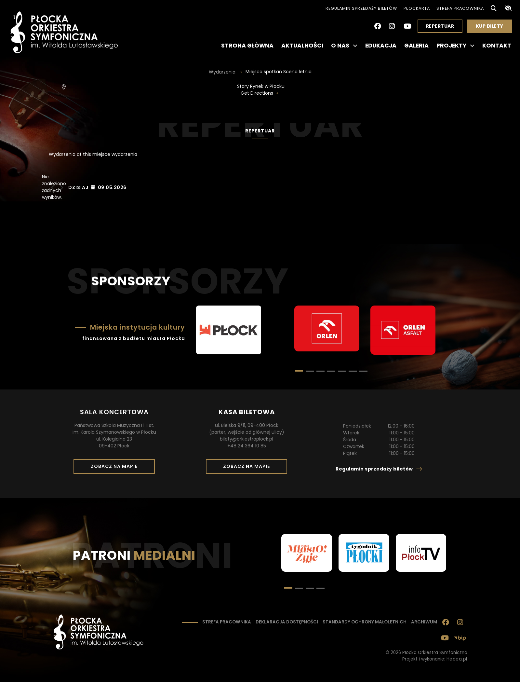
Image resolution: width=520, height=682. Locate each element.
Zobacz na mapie (116, 468)
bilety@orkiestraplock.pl (246, 439)
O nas (344, 45)
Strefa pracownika (460, 8)
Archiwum (424, 622)
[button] (310, 371)
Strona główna (247, 45)
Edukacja (380, 45)
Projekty (455, 45)
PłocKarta (417, 8)
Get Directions (257, 93)
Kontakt (496, 45)
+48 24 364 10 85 (246, 446)
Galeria (416, 45)
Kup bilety (492, 27)
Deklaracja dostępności (287, 622)
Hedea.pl (457, 659)
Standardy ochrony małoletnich (365, 622)
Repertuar (440, 26)
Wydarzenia (223, 72)
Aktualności (302, 45)
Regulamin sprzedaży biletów (361, 8)
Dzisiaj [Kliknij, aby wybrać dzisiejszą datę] (78, 187)
